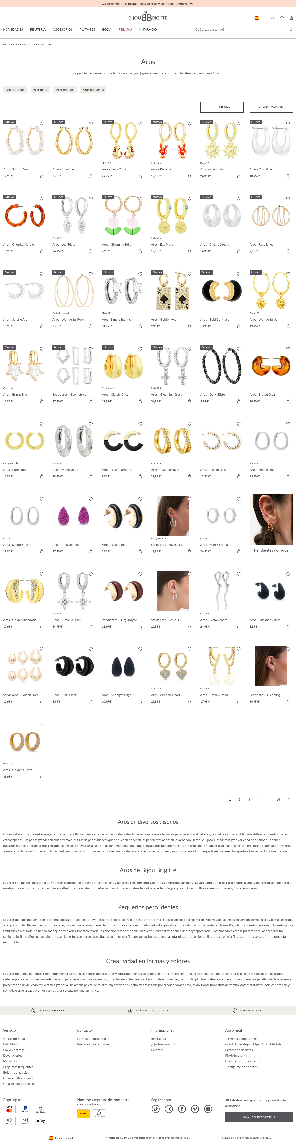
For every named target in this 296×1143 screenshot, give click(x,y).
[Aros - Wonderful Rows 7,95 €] (74, 300)
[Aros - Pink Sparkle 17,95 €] (74, 525)
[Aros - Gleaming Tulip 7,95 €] (123, 225)
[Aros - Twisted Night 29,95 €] (172, 450)
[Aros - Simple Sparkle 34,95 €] (123, 300)
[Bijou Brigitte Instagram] (168, 1109)
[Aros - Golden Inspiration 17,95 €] (24, 600)
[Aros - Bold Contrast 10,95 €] (222, 300)
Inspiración (149, 29)
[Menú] (221, 107)
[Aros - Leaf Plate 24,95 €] (74, 225)
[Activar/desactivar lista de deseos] (41, 124)
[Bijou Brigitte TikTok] (155, 1109)
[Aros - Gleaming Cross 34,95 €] (172, 375)
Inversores (158, 1038)
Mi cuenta (10, 1061)
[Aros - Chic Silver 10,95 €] (271, 150)
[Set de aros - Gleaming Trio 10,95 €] (271, 675)
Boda (106, 29)
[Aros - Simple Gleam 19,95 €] (24, 525)
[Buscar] (291, 29)
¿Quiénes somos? (163, 1044)
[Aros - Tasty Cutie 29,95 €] (123, 150)
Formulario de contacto (93, 1038)
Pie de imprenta (236, 1055)
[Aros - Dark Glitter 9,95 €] (222, 375)
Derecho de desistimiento (243, 1061)
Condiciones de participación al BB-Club (253, 1044)
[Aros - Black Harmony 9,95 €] (123, 450)
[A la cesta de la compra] (41, 176)
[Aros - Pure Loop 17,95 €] (24, 450)
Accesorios (63, 29)
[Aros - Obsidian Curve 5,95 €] (271, 600)
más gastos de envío (144, 1137)
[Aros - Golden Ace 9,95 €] (172, 300)
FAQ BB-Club (12, 1044)
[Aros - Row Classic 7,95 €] (74, 150)
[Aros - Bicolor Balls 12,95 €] (222, 450)
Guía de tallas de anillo (18, 1078)
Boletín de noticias (16, 1072)
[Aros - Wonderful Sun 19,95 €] (271, 300)
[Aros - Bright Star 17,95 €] (24, 375)
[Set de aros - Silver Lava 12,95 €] (172, 525)
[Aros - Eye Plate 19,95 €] (172, 225)
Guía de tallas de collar (18, 1083)
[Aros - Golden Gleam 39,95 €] (24, 751)
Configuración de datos (241, 1067)
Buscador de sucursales (93, 1044)
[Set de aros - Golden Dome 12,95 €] (24, 675)
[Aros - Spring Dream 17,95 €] (24, 150)
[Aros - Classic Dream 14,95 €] (222, 225)
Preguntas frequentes (18, 1067)
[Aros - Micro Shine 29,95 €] (74, 450)
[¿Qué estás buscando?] (242, 29)
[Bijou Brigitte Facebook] (181, 1109)
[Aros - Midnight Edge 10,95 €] (123, 675)
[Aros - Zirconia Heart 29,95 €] (172, 675)
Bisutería (38, 29)
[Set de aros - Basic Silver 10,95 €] (172, 600)
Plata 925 (87, 29)
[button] (272, 18)
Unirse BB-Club (14, 1038)
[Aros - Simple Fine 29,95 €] (271, 450)
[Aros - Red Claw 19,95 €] (172, 150)
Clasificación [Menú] (271, 107)
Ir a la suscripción (259, 1117)
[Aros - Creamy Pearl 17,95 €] (222, 675)
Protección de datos (239, 1050)
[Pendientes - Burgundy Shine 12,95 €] (123, 600)
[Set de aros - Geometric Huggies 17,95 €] (74, 375)
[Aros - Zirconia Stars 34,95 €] (74, 600)
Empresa (157, 1050)
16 (278, 799)
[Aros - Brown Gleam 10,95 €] (271, 375)
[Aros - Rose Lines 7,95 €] (271, 225)
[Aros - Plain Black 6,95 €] (74, 675)
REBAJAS (125, 29)
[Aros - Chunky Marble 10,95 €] (24, 225)
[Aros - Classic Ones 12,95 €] (123, 375)
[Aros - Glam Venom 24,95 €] (222, 600)
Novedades (13, 29)
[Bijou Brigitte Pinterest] (194, 1109)
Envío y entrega (14, 1050)
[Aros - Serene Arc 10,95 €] (24, 300)
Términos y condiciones (241, 1038)
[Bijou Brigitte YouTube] (208, 1109)
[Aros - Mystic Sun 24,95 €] (222, 150)
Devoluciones (12, 1055)
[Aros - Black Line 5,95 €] (123, 525)
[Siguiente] (288, 799)
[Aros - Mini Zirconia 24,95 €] (222, 525)
